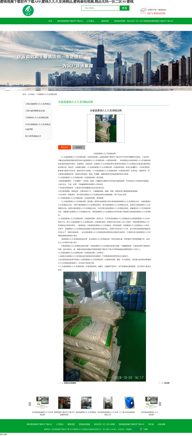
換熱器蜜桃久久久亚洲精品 (86, 412)
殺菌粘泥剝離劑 (70, 383)
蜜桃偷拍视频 (119, 21)
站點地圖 (161, 424)
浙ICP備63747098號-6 (110, 429)
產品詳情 (64, 147)
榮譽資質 (105, 21)
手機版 (145, 429)
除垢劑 (166, 383)
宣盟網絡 (129, 429)
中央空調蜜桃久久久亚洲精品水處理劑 (38, 126)
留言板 (50, 28)
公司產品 (90, 21)
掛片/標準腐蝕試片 (33, 136)
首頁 (50, 21)
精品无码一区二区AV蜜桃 (137, 21)
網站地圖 (3, 434)
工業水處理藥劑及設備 (35, 111)
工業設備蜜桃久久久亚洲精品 (38, 104)
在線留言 (78, 147)
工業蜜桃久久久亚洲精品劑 (46, 94)
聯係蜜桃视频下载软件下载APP (160, 21)
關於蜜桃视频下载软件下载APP (70, 21)
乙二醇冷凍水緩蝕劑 (127, 412)
